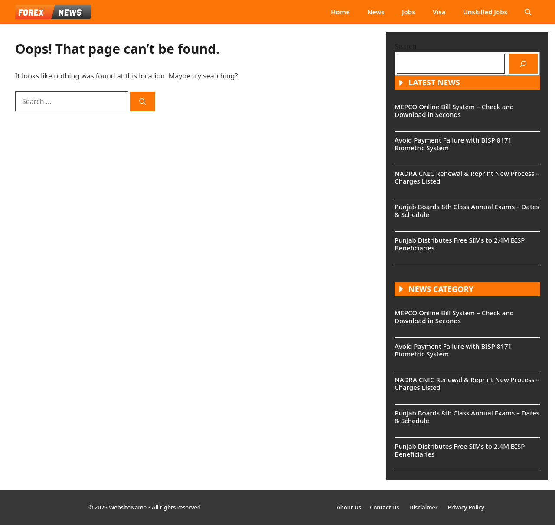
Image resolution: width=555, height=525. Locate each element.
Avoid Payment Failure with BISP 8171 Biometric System (453, 144)
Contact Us (385, 507)
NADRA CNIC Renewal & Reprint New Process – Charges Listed (467, 177)
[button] (528, 12)
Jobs (408, 11)
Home (340, 11)
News (376, 11)
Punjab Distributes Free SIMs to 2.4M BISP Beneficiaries (460, 244)
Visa (439, 11)
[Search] (142, 101)
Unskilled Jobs (485, 11)
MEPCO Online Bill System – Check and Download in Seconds (454, 110)
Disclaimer (424, 507)
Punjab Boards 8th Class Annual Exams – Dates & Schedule (467, 210)
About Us (348, 507)
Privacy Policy (466, 507)
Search (406, 46)
